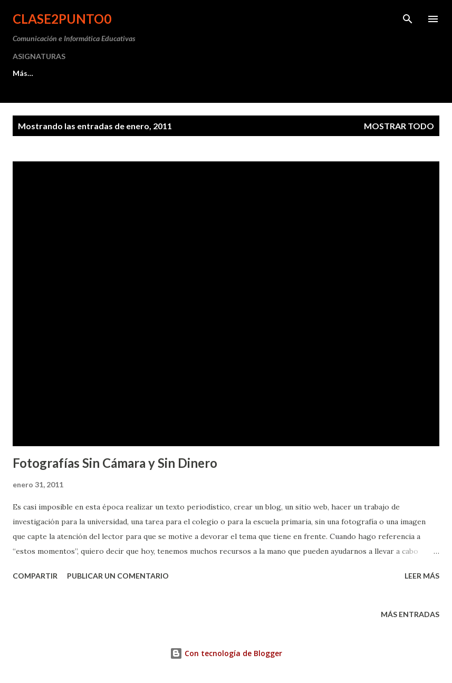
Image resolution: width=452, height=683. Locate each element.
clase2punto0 (62, 18)
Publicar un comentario (118, 575)
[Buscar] (407, 19)
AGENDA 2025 (218, 73)
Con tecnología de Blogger (226, 653)
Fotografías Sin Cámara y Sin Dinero (115, 462)
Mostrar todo (399, 126)
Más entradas (410, 614)
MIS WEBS (147, 73)
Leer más (422, 575)
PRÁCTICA (83, 73)
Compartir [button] (35, 575)
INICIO (24, 73)
